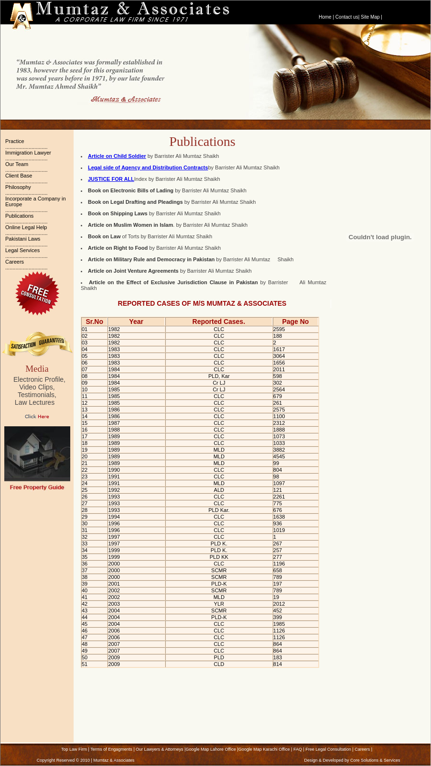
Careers (14, 262)
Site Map (370, 17)
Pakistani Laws (22, 239)
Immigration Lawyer (28, 152)
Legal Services (22, 250)
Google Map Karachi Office (264, 749)
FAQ (297, 749)
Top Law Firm (74, 749)
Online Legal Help (26, 227)
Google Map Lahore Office (210, 749)
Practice (14, 141)
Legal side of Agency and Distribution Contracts (148, 167)
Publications (19, 216)
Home (325, 17)
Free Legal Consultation (328, 749)
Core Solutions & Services (375, 760)
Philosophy (18, 187)
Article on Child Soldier (117, 156)
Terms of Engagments (111, 749)
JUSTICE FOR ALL (111, 179)
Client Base (18, 175)
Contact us (346, 17)
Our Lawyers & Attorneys (159, 749)
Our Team (16, 164)
